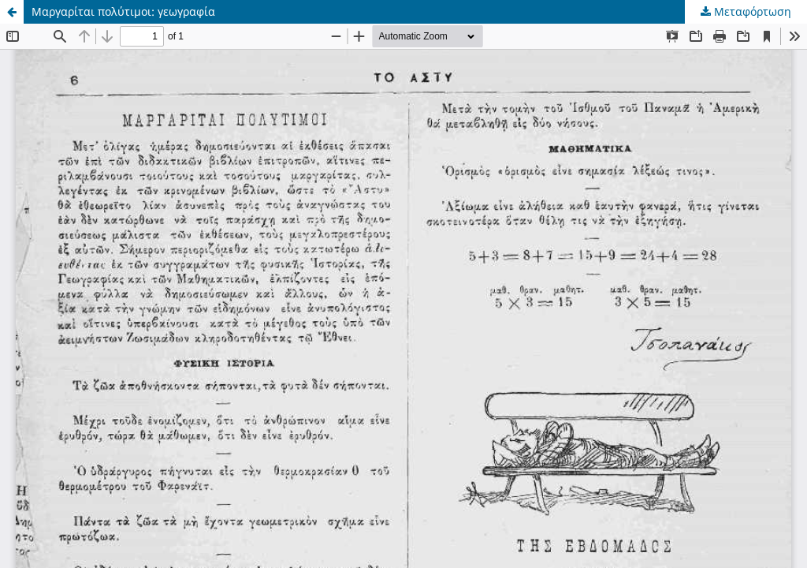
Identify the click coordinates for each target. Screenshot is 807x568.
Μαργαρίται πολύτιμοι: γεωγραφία (123, 11)
